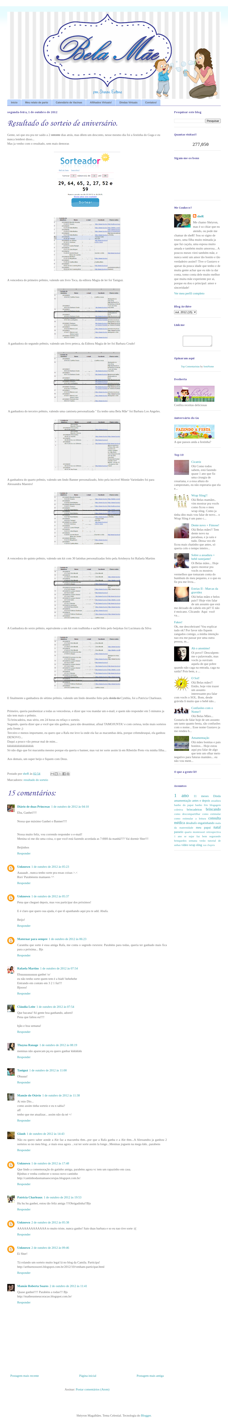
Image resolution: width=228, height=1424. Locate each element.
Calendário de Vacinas (69, 102)
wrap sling (195, 846)
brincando (213, 811)
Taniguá (22, 1070)
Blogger (146, 1415)
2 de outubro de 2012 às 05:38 (50, 1222)
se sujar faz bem (195, 838)
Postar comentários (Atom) (92, 1389)
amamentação (182, 802)
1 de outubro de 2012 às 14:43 (45, 1133)
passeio (178, 833)
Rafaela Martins (28, 968)
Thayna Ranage (27, 1045)
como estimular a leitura (190, 820)
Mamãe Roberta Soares (33, 1286)
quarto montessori (194, 833)
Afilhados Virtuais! (101, 102)
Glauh (21, 1133)
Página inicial (87, 1375)
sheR (200, 216)
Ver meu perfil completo (189, 293)
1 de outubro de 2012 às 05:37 (50, 896)
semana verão (197, 842)
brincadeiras (194, 811)
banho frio (201, 806)
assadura (216, 802)
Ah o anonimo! (200, 650)
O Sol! (195, 680)
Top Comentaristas (190, 368)
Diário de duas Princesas (33, 806)
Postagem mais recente (24, 1375)
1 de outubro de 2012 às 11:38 (61, 1095)
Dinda (217, 798)
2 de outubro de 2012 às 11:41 (68, 1286)
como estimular (211, 815)
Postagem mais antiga (150, 1375)
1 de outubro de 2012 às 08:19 (58, 1045)
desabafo (191, 824)
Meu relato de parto (36, 102)
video (184, 846)
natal (217, 829)
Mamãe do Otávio (29, 1095)
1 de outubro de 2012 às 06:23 (67, 939)
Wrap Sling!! (199, 497)
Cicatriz (196, 463)
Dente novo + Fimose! (205, 527)
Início (14, 102)
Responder (23, 853)
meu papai (203, 829)
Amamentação (200, 739)
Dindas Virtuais (128, 102)
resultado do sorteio (36, 780)
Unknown (23, 866)
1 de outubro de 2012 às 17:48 (50, 1163)
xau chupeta (209, 847)
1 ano (181, 797)
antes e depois (201, 802)
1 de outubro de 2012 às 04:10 (70, 806)
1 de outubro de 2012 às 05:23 (50, 866)
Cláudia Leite (26, 1006)
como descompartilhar (187, 815)
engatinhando (206, 824)
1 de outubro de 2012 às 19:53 (62, 1197)
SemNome (208, 368)
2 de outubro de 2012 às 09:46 (50, 1247)
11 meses (201, 798)
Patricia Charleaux (29, 1197)
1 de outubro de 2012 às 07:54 (59, 968)
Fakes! (178, 624)
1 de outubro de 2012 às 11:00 (48, 1070)
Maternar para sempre (32, 939)
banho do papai (183, 806)
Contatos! (151, 102)
